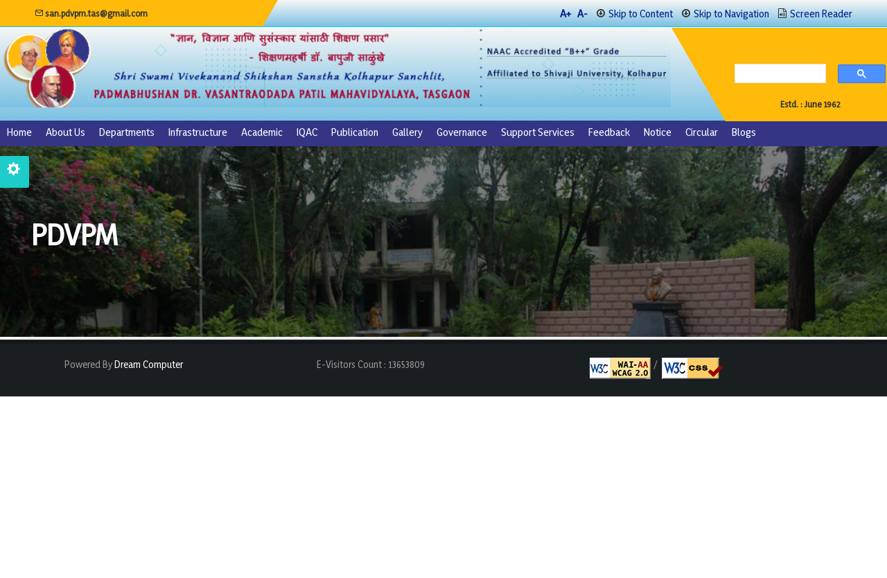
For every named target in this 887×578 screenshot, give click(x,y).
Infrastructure (197, 132)
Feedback (609, 132)
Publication (354, 132)
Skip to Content (640, 13)
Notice (657, 132)
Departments (127, 132)
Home (19, 132)
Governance (462, 132)
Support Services (537, 132)
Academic (262, 132)
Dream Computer (147, 364)
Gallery (407, 132)
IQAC (307, 132)
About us (65, 132)
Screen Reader (821, 13)
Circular (701, 132)
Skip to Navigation (731, 13)
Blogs (744, 132)
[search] (776, 75)
